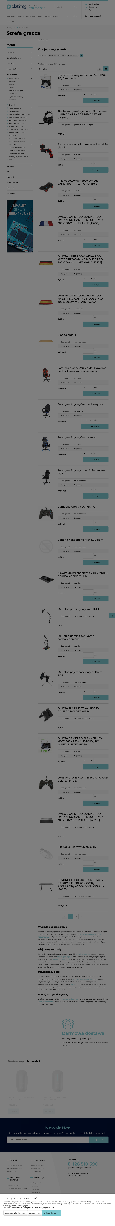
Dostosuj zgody (34, 1213)
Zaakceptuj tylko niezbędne (15, 1213)
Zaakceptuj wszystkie (51, 1213)
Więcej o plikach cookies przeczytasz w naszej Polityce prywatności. (29, 1208)
